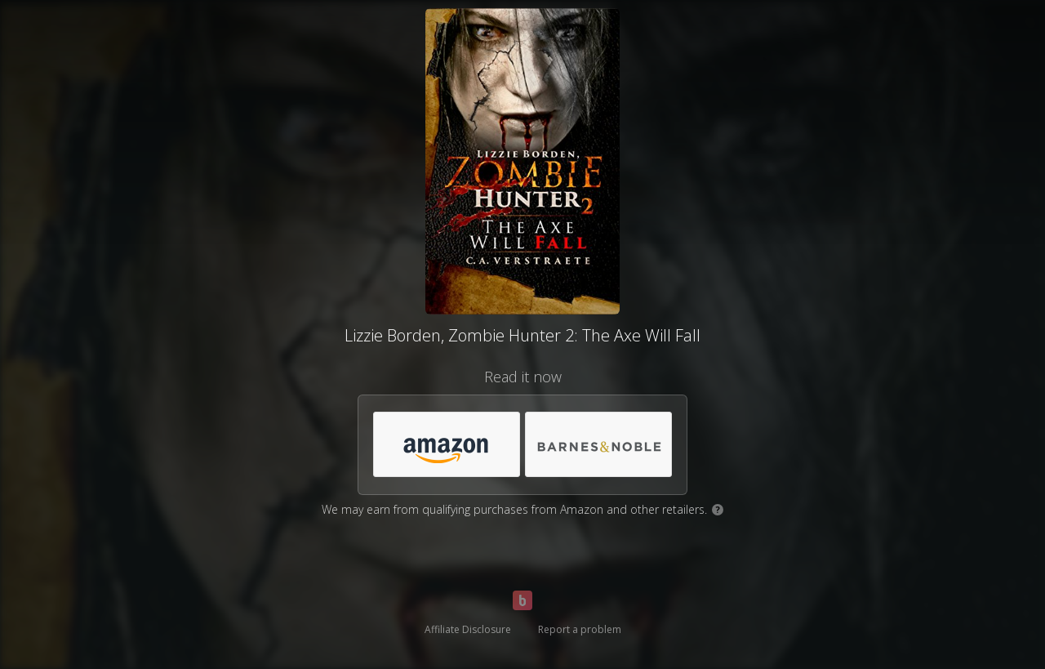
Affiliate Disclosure (468, 629)
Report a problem (579, 629)
